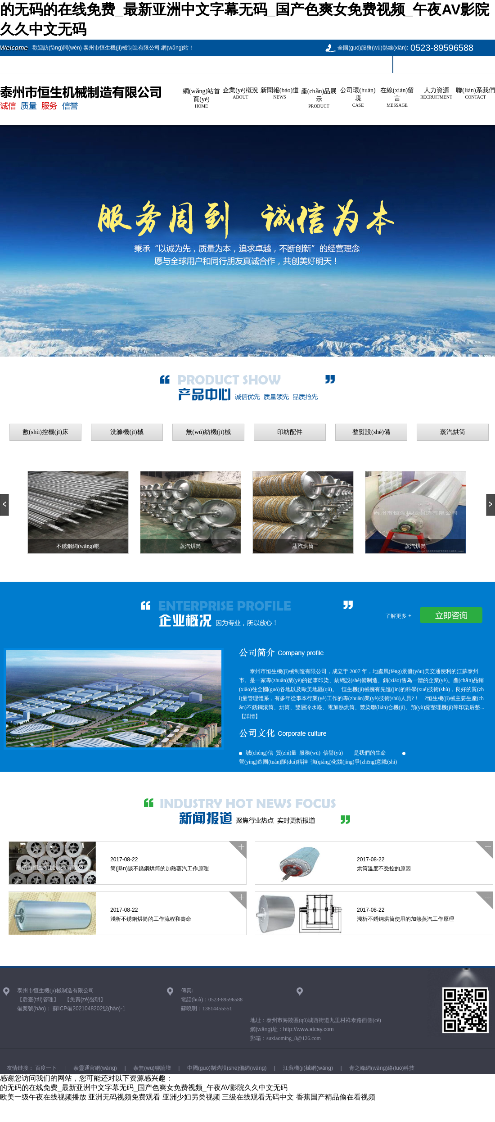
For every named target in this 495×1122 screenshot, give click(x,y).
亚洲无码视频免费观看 (124, 1097)
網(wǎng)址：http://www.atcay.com (292, 1029)
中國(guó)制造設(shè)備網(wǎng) (226, 1068)
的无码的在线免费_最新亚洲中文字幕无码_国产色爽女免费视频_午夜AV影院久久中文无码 (144, 1087)
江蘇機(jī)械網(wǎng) (307, 1068)
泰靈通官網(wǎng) (94, 1068)
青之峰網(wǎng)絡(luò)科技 (381, 1068)
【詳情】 (250, 716)
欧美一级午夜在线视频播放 (43, 1097)
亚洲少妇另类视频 (191, 1097)
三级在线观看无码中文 (258, 1097)
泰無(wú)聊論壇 (151, 1068)
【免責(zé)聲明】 (85, 999)
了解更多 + (398, 616)
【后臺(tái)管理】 (38, 999)
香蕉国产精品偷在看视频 (335, 1097)
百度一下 (45, 1068)
